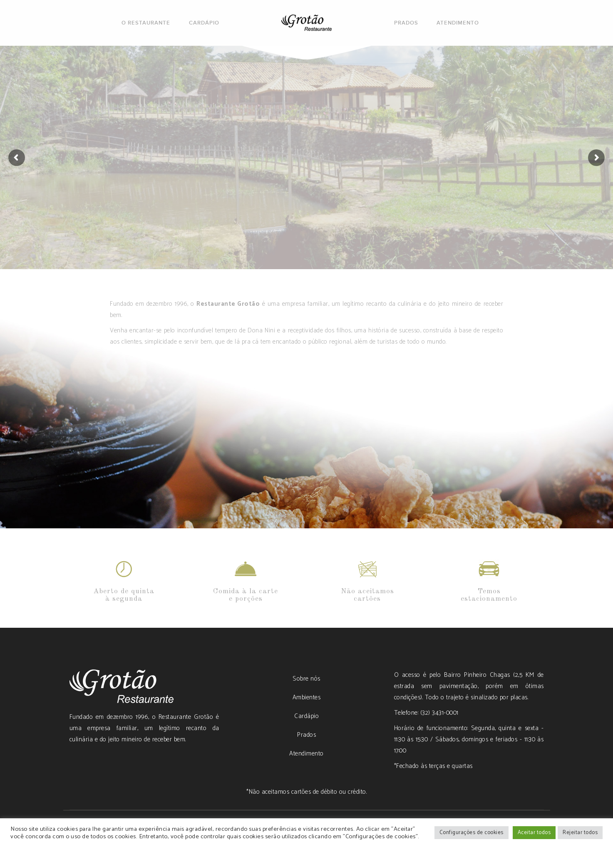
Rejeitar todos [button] (580, 832)
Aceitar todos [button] (534, 832)
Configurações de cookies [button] (471, 832)
